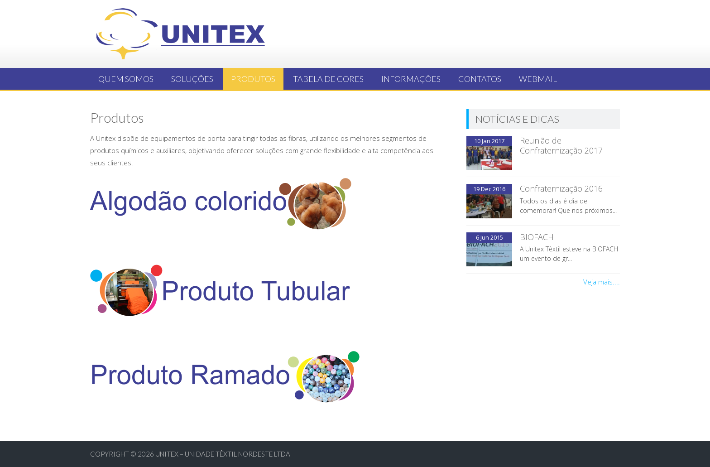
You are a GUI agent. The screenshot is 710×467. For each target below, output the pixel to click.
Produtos (253, 79)
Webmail (538, 79)
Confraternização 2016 (561, 188)
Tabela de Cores (328, 79)
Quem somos (126, 79)
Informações (411, 79)
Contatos (479, 79)
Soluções (192, 79)
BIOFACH (537, 236)
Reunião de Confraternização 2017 (561, 145)
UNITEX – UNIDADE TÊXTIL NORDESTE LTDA (222, 454)
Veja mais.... (601, 281)
